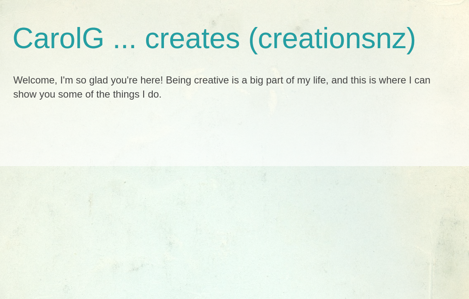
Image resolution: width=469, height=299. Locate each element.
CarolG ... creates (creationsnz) (214, 38)
